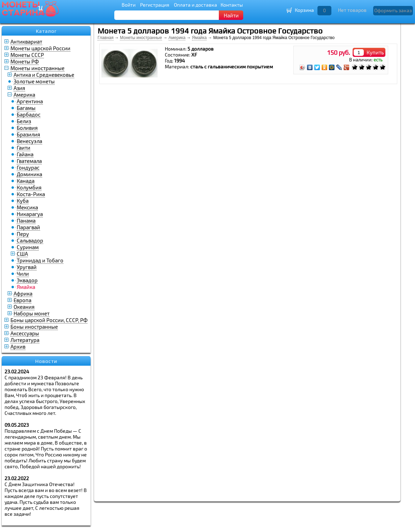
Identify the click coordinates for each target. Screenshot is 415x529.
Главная (106, 37)
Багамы (26, 108)
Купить (375, 52)
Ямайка (199, 37)
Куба (23, 201)
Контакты (232, 5)
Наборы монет (31, 313)
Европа (22, 300)
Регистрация (154, 5)
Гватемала (29, 161)
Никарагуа (30, 214)
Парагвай (28, 227)
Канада (25, 181)
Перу (23, 234)
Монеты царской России (40, 48)
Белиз (24, 121)
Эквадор (27, 280)
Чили (23, 273)
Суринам (28, 247)
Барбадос (28, 114)
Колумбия (29, 187)
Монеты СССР (27, 55)
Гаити (23, 147)
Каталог (46, 31)
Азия (19, 88)
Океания (24, 307)
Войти (129, 5)
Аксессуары (24, 333)
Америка (24, 94)
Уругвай (27, 267)
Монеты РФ (24, 61)
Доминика (29, 174)
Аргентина (30, 101)
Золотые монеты (34, 81)
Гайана (25, 154)
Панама (26, 220)
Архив (17, 346)
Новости (46, 361)
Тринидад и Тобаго (40, 260)
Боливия (27, 128)
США (22, 254)
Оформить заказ (393, 10)
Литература (24, 340)
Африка (23, 293)
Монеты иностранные (37, 68)
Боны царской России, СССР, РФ (48, 320)
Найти (231, 15)
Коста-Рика (31, 194)
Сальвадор (30, 240)
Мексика (27, 207)
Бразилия (28, 134)
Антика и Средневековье (44, 75)
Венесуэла (29, 141)
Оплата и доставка (195, 5)
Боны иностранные (34, 326)
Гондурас (28, 167)
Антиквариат (26, 41)
